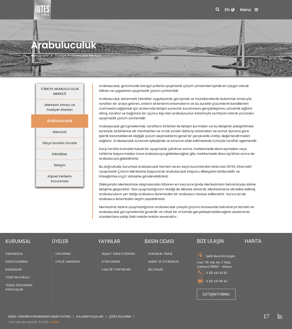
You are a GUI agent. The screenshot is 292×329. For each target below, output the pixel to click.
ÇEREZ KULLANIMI (120, 317)
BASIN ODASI (159, 241)
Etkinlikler (59, 154)
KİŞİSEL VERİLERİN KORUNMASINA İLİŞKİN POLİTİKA (39, 317)
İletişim (60, 165)
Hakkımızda (14, 254)
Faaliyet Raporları (116, 270)
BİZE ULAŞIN (210, 241)
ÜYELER (60, 241)
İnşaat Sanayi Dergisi (118, 254)
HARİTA (253, 241)
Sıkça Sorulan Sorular (59, 143)
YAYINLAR (109, 241)
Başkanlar (13, 270)
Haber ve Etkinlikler (163, 262)
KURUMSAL (18, 241)
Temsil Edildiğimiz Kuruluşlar (19, 288)
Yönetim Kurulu (17, 278)
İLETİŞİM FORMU (216, 294)
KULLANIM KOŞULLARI (90, 317)
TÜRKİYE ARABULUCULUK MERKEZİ (60, 91)
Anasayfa (40, 55)
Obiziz (55, 322)
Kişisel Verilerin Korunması (60, 178)
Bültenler (155, 270)
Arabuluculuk (59, 121)
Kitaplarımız (111, 262)
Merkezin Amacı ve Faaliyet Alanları (60, 107)
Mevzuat (60, 132)
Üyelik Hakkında (68, 262)
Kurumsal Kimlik (160, 254)
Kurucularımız (16, 262)
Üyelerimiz (63, 254)
